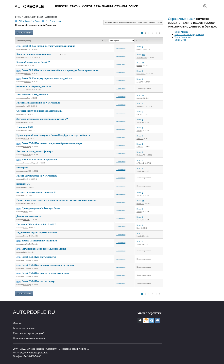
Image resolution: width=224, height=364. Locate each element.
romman (26, 138)
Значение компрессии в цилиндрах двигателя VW (43, 119)
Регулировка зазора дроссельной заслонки (44, 249)
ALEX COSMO (29, 90)
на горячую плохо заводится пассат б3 (36, 192)
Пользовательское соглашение (29, 338)
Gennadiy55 (141, 74)
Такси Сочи (180, 40)
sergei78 (140, 82)
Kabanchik (140, 106)
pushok (139, 66)
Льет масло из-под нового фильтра (35, 151)
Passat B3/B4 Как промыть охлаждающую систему (48, 265)
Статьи (75, 6)
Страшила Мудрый (30, 163)
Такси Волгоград (183, 37)
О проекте (18, 323)
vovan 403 (27, 171)
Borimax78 (141, 155)
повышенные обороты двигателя (34, 86)
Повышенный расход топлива (32, 94)
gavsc (25, 130)
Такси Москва (181, 32)
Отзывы (120, 6)
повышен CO (23, 184)
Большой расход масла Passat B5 (33, 62)
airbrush (152, 22)
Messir (25, 122)
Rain (138, 228)
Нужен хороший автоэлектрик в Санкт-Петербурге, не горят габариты (53, 135)
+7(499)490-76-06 (32, 356)
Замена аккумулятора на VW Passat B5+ (37, 176)
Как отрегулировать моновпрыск (34, 54)
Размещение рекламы (24, 328)
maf (24, 114)
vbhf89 (25, 195)
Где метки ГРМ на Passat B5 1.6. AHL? (36, 224)
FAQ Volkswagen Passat (29, 21)
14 (143, 201)
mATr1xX (140, 163)
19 (143, 95)
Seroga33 (26, 106)
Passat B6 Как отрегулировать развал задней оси (47, 78)
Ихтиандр (27, 147)
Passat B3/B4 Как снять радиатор (39, 257)
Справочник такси (181, 19)
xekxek (159, 22)
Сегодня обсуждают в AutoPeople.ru (35, 25)
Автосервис (120, 48)
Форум (87, 6)
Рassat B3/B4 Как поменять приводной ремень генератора (52, 143)
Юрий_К (26, 179)
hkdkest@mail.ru (39, 352)
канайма (26, 220)
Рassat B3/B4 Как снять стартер (38, 281)
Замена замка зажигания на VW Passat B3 (38, 103)
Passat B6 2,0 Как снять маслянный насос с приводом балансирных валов (60, 70)
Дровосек (27, 49)
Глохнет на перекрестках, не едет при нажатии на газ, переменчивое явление (57, 200)
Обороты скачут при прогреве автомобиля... (40, 111)
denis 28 (26, 65)
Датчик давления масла (29, 216)
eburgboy (26, 98)
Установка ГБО (25, 127)
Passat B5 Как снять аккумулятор (39, 159)
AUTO (29, 6)
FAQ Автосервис (53, 21)
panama (139, 98)
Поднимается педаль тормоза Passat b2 (37, 232)
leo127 (25, 228)
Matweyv (26, 203)
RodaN (25, 187)
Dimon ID (27, 155)
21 (65, 54)
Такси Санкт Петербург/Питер (189, 34)
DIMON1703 (28, 57)
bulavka (139, 49)
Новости (61, 6)
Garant (145, 22)
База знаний (103, 6)
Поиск (133, 6)
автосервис (22, 167)
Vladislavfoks (142, 57)
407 (143, 55)
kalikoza (140, 147)
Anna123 (140, 139)
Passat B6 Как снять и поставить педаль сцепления (48, 46)
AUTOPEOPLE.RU (34, 312)
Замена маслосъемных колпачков (39, 240)
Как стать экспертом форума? (28, 333)
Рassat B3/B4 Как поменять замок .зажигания (45, 273)
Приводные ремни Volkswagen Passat (41, 208)
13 (143, 63)
